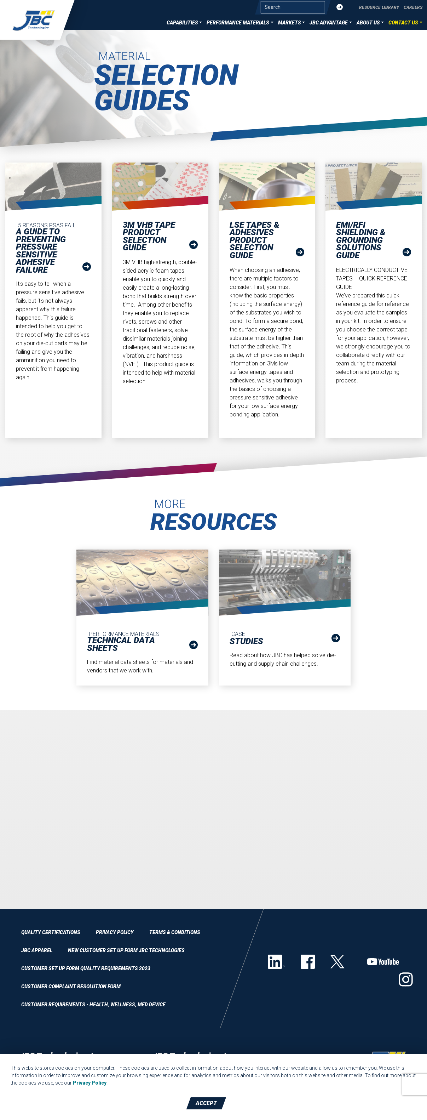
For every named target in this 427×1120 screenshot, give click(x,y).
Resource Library (379, 7)
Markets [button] (289, 22)
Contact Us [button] (403, 22)
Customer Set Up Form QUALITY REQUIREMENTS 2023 (85, 968)
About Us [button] (368, 22)
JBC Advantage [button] (329, 22)
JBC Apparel (36, 950)
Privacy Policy (115, 932)
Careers (413, 7)
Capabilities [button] (182, 22)
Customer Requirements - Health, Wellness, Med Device (93, 1004)
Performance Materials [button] (238, 22)
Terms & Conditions (174, 932)
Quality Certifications (50, 932)
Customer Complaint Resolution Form (71, 986)
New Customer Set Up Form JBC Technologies (126, 950)
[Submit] (340, 7)
